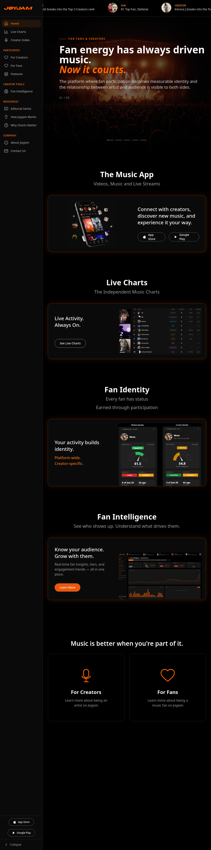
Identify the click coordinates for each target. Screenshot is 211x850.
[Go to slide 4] (135, 140)
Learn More (67, 587)
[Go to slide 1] (110, 140)
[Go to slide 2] (118, 140)
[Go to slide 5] (143, 140)
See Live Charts (70, 343)
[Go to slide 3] (127, 140)
